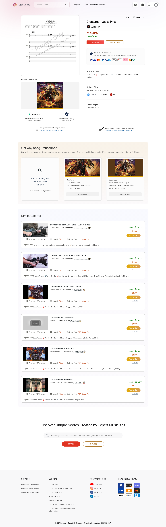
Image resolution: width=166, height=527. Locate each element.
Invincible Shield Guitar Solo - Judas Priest (70, 224)
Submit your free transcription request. (118, 130)
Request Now (82, 194)
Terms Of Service (55, 499)
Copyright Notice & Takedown (60, 487)
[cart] (142, 4)
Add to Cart (115, 42)
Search (71, 443)
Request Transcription (30, 487)
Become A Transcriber (30, 491)
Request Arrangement (30, 483)
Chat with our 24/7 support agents (51, 130)
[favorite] (135, 4)
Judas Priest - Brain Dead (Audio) (66, 286)
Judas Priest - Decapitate (62, 317)
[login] (156, 5)
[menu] (9, 4)
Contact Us (53, 483)
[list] (149, 4)
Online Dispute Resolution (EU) (61, 503)
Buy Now (95, 42)
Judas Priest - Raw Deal (61, 378)
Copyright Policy (55, 491)
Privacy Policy (54, 495)
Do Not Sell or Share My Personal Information (62, 508)
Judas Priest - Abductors (62, 347)
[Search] (66, 4)
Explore (93, 443)
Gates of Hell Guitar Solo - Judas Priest (68, 255)
